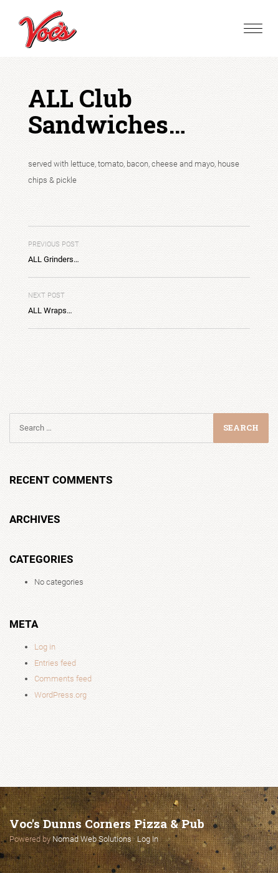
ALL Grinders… (53, 252)
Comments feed (63, 678)
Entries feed (55, 663)
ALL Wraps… (50, 303)
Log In (147, 839)
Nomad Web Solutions (92, 839)
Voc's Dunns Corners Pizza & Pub (106, 823)
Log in (44, 646)
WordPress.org (60, 695)
